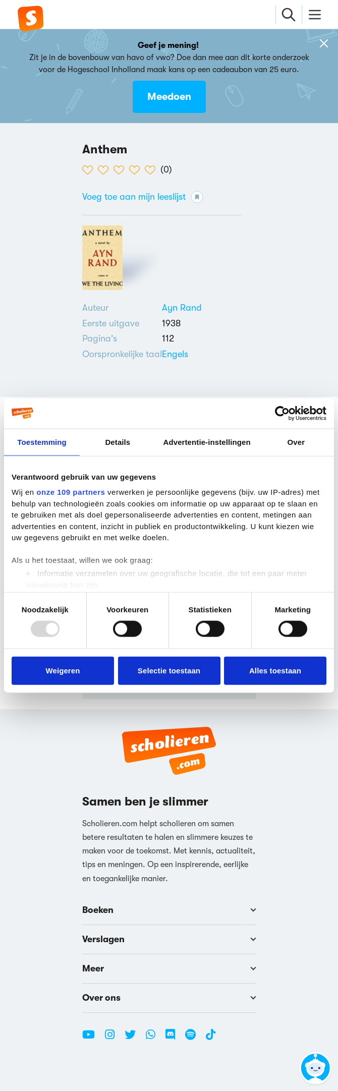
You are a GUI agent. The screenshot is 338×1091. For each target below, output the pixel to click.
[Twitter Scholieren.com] (134, 1038)
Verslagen (169, 939)
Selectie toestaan (169, 670)
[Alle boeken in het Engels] (175, 354)
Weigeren (62, 670)
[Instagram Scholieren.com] (113, 1038)
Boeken (169, 910)
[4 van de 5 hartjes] (137, 170)
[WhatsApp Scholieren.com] (154, 1038)
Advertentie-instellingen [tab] (207, 441)
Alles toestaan (275, 670)
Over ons (169, 998)
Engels (175, 354)
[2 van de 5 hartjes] (106, 170)
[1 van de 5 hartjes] (90, 170)
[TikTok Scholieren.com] (210, 1038)
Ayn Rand (182, 308)
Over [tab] (296, 441)
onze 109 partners (70, 492)
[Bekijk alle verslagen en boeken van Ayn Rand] (182, 308)
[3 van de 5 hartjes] (121, 170)
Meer (169, 968)
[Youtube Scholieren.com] (92, 1038)
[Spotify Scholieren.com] (194, 1038)
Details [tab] (117, 441)
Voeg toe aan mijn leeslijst (142, 197)
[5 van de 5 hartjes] (152, 170)
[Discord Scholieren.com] (174, 1038)
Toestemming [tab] (42, 441)
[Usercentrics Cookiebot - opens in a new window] (282, 413)
